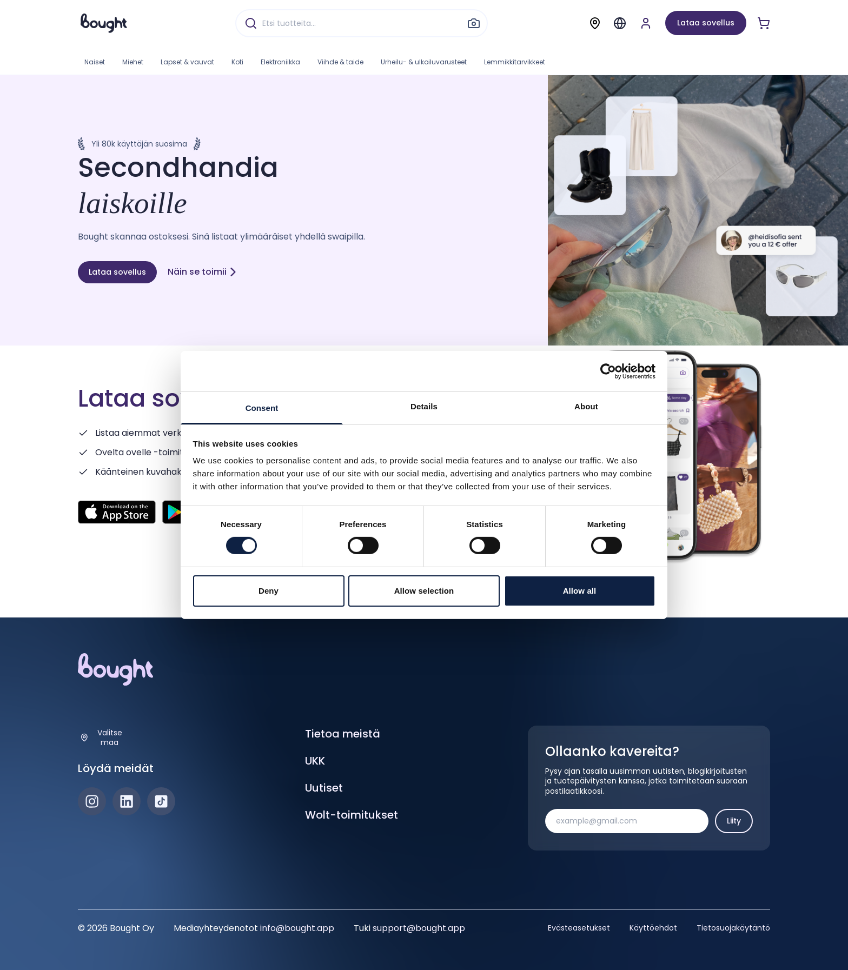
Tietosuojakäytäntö (733, 928)
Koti (237, 62)
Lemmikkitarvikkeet (514, 62)
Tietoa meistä (342, 733)
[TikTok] (161, 801)
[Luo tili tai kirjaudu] (646, 23)
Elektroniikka (280, 62)
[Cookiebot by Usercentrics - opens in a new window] (608, 371)
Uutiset (324, 787)
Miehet (132, 62)
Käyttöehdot (653, 928)
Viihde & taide (340, 62)
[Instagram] (92, 801)
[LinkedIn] (126, 801)
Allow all (580, 590)
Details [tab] (424, 406)
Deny (269, 590)
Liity (734, 820)
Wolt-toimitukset (351, 814)
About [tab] (586, 406)
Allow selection (424, 590)
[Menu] (620, 23)
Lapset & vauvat (187, 62)
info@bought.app (297, 928)
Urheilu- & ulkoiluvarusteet (424, 62)
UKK (315, 760)
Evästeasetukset (579, 928)
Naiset (94, 62)
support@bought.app (419, 928)
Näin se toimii (202, 271)
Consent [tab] (262, 408)
